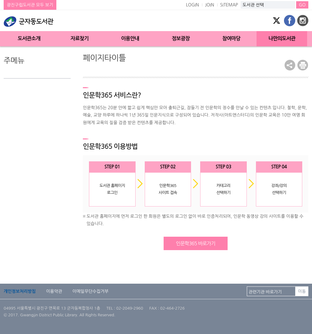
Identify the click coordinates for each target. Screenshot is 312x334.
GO (302, 5)
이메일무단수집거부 (90, 291)
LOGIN (192, 5)
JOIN (209, 5)
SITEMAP (229, 5)
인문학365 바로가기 (195, 243)
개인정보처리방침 (20, 291)
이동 (302, 291)
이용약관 (54, 291)
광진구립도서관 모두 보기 (30, 5)
